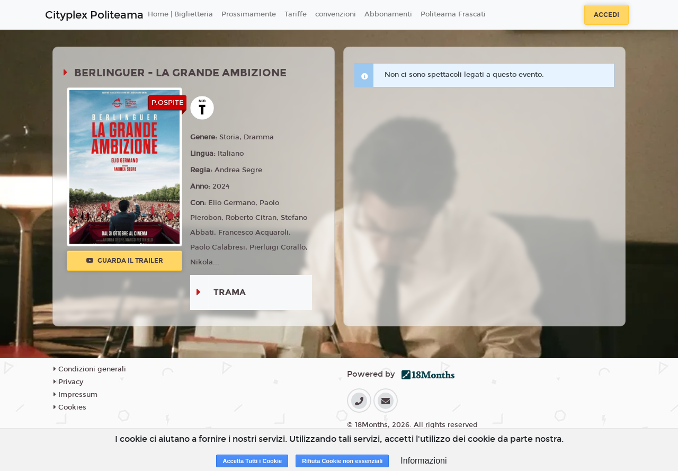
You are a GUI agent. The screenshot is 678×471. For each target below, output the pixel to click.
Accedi (606, 15)
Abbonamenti (388, 14)
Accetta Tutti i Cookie (252, 461)
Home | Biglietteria (180, 14)
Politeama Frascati (453, 14)
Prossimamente (248, 14)
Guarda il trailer (124, 260)
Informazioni (423, 460)
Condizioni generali (89, 369)
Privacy (68, 382)
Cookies (69, 407)
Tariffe (295, 14)
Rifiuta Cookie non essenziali (342, 461)
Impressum (75, 394)
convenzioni (335, 14)
